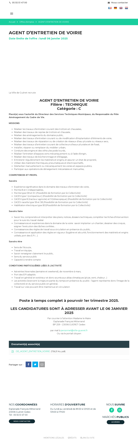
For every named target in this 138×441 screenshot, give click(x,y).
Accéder (115, 422)
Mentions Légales (54, 438)
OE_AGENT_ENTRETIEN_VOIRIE (38, 351)
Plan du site (87, 438)
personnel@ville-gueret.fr (74, 330)
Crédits (72, 438)
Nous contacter (118, 2)
